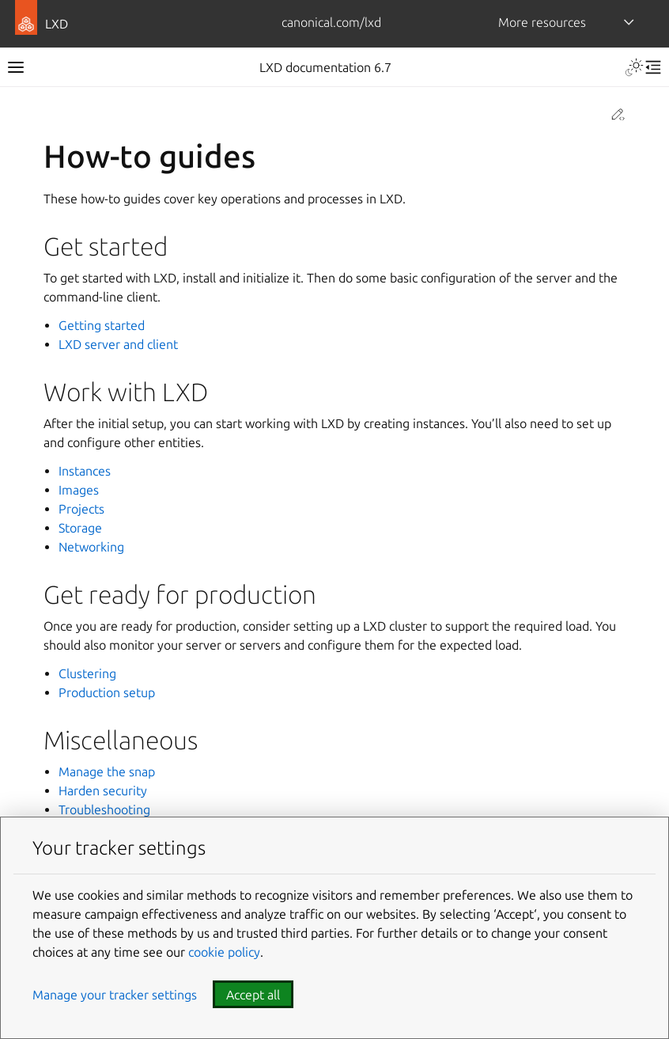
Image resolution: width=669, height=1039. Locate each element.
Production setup (107, 692)
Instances (85, 471)
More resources (542, 22)
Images (79, 490)
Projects (81, 509)
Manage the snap (107, 771)
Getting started (102, 325)
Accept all (253, 995)
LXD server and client (118, 344)
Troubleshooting (104, 809)
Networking (91, 547)
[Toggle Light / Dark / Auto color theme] (634, 67)
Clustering (87, 673)
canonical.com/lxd (331, 22)
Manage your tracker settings (114, 995)
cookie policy (224, 952)
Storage (80, 528)
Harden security (103, 790)
